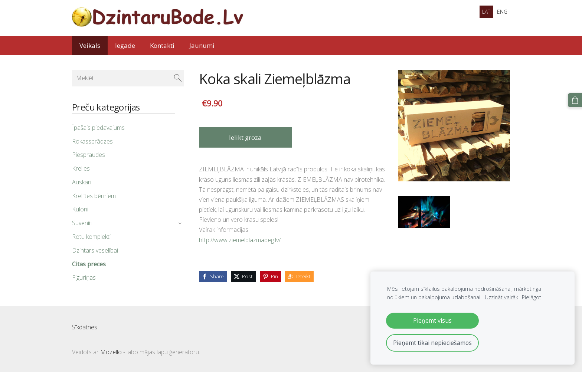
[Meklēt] (128, 78)
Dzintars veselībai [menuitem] (95, 250)
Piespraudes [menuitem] (88, 155)
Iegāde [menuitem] (125, 45)
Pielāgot (531, 297)
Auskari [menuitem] (81, 182)
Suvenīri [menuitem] (82, 223)
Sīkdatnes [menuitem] (84, 327)
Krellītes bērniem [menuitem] (94, 196)
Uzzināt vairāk (501, 297)
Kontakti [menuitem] (162, 45)
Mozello (111, 352)
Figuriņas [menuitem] (84, 277)
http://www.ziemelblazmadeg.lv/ (240, 240)
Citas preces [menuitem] (89, 264)
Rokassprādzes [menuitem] (92, 141)
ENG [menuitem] (502, 11)
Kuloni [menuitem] (80, 209)
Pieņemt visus (432, 320)
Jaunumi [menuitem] (202, 45)
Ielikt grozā (245, 137)
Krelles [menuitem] (81, 168)
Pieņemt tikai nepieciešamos (432, 343)
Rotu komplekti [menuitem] (91, 237)
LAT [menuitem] (486, 11)
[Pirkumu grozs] (575, 100)
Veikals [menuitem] (89, 45)
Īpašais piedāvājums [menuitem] (98, 128)
